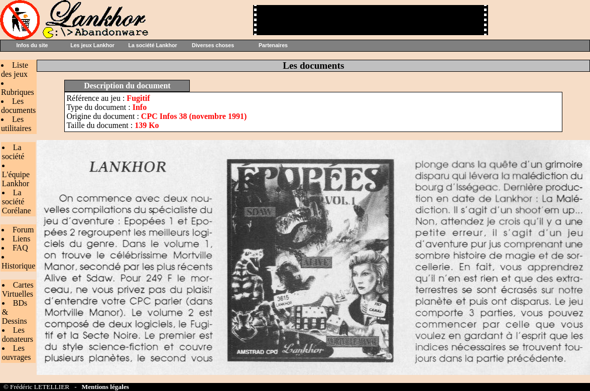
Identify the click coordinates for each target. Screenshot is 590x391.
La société (13, 152)
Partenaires (273, 45)
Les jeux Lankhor (92, 45)
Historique (19, 266)
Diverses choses (213, 45)
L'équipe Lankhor (16, 179)
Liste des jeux (14, 69)
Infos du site (32, 45)
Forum (23, 229)
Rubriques (17, 92)
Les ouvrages (16, 352)
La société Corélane (16, 201)
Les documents (18, 105)
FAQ (20, 247)
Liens (22, 238)
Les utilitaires (16, 124)
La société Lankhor (152, 45)
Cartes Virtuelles (18, 289)
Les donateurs (17, 334)
